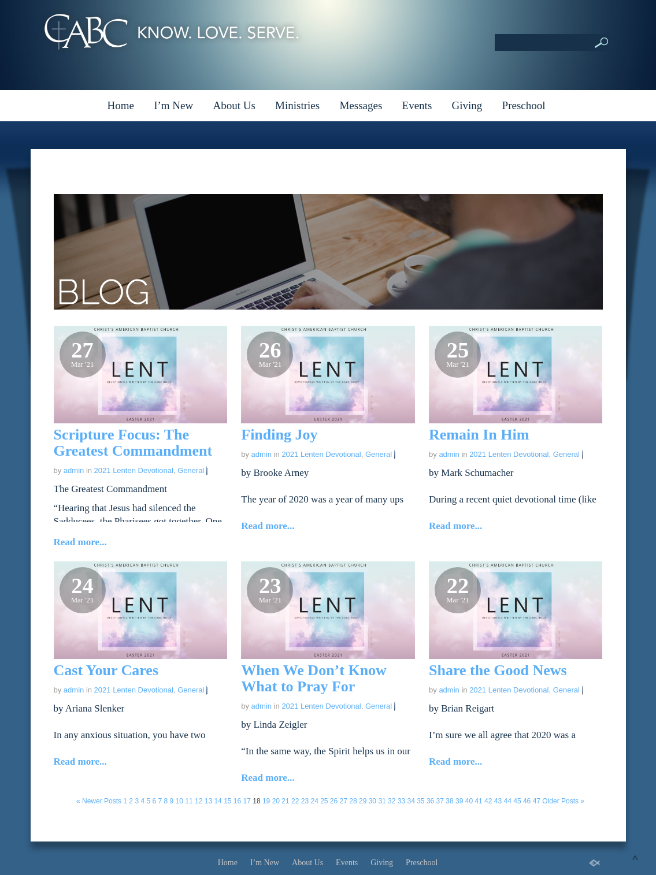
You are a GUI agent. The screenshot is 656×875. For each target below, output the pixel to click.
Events (417, 105)
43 (498, 801)
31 (382, 801)
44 (508, 801)
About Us (234, 105)
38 (449, 801)
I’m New (173, 105)
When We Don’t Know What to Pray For (314, 678)
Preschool (524, 105)
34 (410, 801)
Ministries (297, 105)
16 (237, 801)
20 (276, 801)
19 (266, 801)
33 (401, 801)
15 (227, 801)
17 (247, 801)
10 (179, 801)
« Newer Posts (98, 801)
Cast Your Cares (106, 670)
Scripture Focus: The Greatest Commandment (133, 442)
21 (285, 801)
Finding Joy (279, 434)
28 (353, 801)
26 (334, 801)
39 (459, 801)
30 (372, 801)
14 (217, 801)
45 (517, 801)
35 (420, 801)
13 (208, 801)
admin (74, 470)
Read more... (80, 542)
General (190, 470)
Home (120, 105)
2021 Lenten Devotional (133, 470)
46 (527, 801)
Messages (360, 105)
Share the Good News (498, 670)
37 (440, 801)
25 (324, 801)
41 (478, 801)
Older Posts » (563, 801)
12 (198, 801)
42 (488, 801)
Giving (467, 105)
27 (343, 801)
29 (362, 801)
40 (469, 801)
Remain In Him (479, 434)
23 (305, 801)
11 (188, 801)
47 (536, 801)
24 (314, 801)
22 (295, 801)
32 (391, 801)
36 (430, 801)
